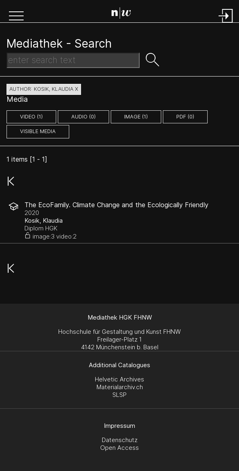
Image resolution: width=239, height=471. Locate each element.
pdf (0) (185, 117)
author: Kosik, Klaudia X (43, 89)
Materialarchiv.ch (119, 387)
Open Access (119, 447)
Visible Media (38, 131)
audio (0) (83, 117)
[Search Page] (121, 14)
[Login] (226, 23)
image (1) (136, 117)
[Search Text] (73, 60)
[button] (16, 16)
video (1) (31, 117)
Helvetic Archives (119, 379)
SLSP (119, 395)
